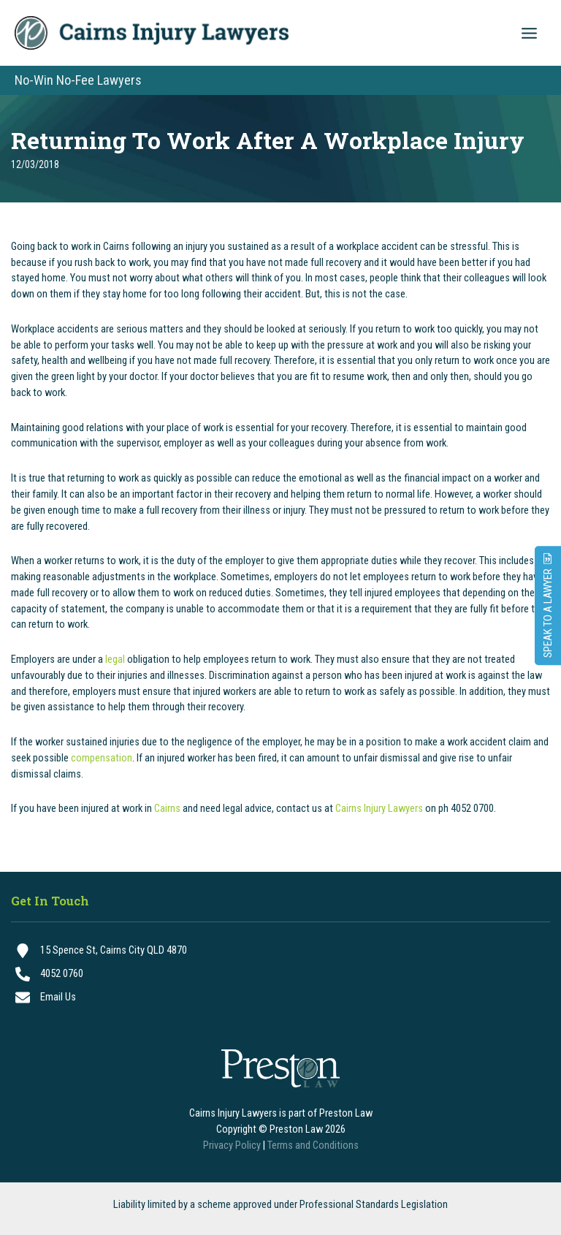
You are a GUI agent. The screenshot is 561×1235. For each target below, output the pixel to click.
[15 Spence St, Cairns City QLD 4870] (280, 951)
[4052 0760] (280, 974)
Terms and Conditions (313, 1145)
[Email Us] (280, 997)
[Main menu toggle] (529, 33)
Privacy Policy (232, 1145)
